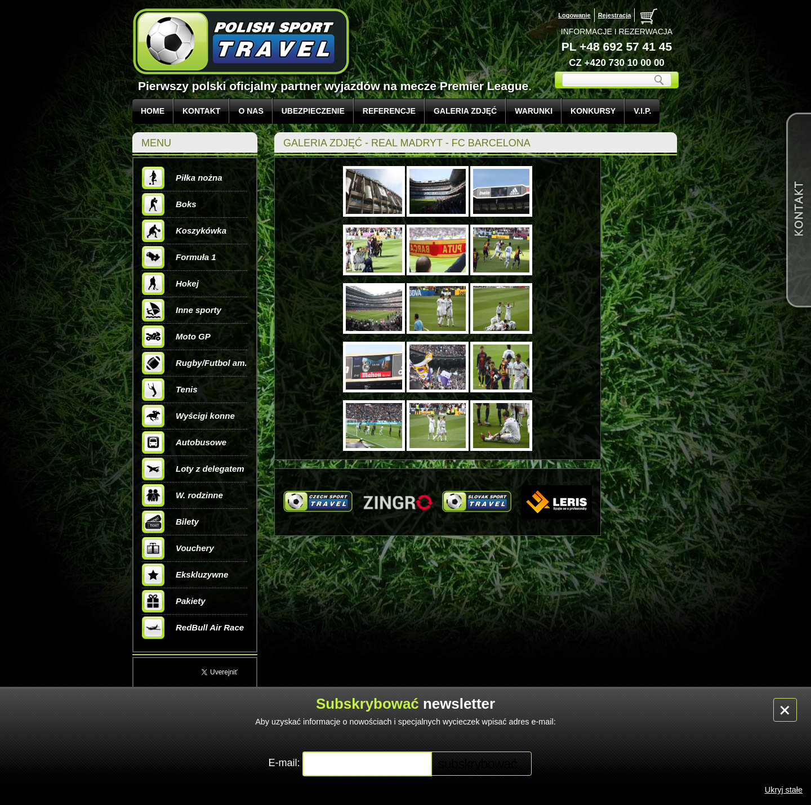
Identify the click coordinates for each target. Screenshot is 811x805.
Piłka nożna (182, 178)
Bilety (170, 522)
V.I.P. (642, 110)
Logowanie (574, 15)
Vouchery (178, 548)
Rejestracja (614, 15)
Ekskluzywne (185, 575)
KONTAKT (201, 110)
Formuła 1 (179, 257)
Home (152, 110)
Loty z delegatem (193, 469)
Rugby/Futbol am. (194, 363)
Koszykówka (184, 231)
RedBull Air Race (193, 627)
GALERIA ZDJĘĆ (465, 110)
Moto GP (176, 336)
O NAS (250, 110)
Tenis (170, 389)
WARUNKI (533, 110)
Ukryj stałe (784, 789)
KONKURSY (593, 110)
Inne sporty (181, 310)
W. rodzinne (182, 495)
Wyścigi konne (188, 416)
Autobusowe (184, 442)
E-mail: (285, 762)
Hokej (170, 283)
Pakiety (174, 601)
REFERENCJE (389, 110)
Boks (169, 204)
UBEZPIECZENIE (313, 110)
